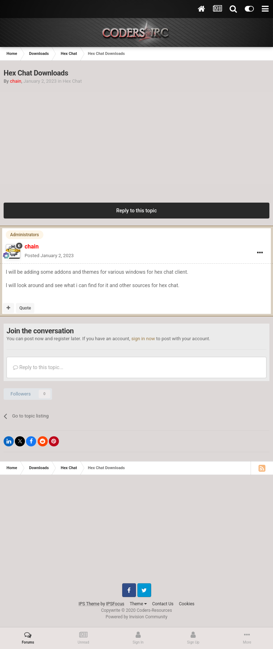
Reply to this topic (136, 210)
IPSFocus (115, 603)
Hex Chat (72, 81)
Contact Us (163, 603)
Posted (49, 255)
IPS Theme (88, 603)
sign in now (143, 338)
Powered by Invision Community (136, 616)
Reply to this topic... (38, 367)
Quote (25, 308)
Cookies (187, 603)
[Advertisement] (136, 138)
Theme (138, 603)
